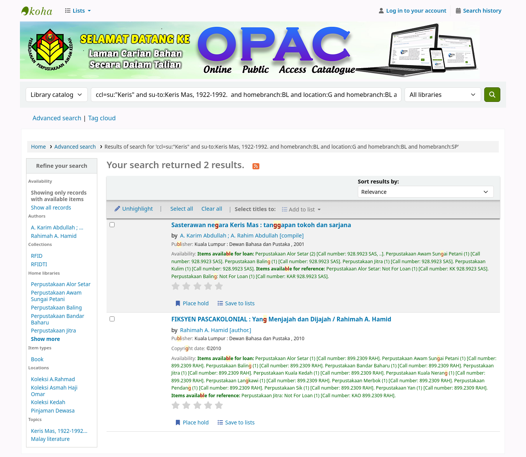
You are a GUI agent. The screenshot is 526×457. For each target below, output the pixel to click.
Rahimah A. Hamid (54, 235)
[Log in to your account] (412, 10)
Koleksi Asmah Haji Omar (54, 391)
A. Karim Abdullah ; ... (57, 227)
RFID (37, 255)
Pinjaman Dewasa (53, 410)
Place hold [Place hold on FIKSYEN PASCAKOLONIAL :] (192, 422)
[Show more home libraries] (45, 338)
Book (37, 359)
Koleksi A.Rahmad (53, 379)
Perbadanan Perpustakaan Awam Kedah (40, 10)
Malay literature (50, 438)
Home (38, 146)
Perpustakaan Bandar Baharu (57, 319)
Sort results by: (378, 181)
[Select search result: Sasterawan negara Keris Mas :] (112, 224)
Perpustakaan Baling (56, 307)
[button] (77, 10)
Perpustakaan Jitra (53, 330)
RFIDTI (39, 264)
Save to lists (236, 303)
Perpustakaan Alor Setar (61, 284)
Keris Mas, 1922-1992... (59, 430)
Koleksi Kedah (48, 402)
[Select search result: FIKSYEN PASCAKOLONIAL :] (112, 318)
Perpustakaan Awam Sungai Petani (56, 296)
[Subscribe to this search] (256, 165)
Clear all (212, 208)
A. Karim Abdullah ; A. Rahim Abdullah (242, 235)
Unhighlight (133, 208)
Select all (181, 208)
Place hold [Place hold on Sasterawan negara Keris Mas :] (192, 303)
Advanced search (57, 118)
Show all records (51, 207)
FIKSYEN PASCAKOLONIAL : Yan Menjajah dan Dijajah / (281, 319)
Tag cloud (102, 118)
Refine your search (61, 165)
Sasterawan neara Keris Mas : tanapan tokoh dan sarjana (261, 225)
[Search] (492, 94)
